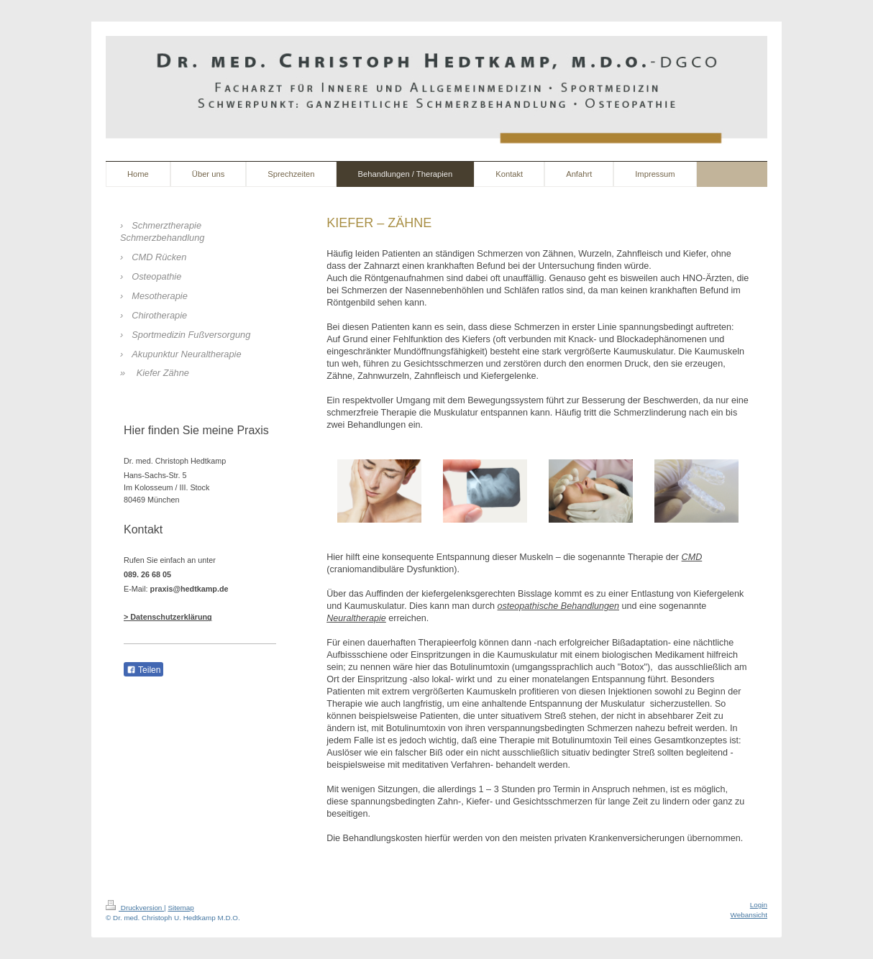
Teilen (143, 670)
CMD (692, 557)
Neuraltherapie (356, 618)
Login (758, 905)
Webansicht (749, 915)
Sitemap (180, 908)
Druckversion (135, 908)
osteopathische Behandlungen (558, 606)
